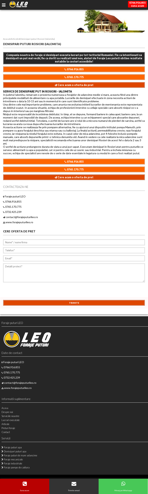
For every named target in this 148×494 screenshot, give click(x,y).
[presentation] (32, 292)
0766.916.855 (74, 69)
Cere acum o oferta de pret (74, 85)
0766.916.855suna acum (137, 4)
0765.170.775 (74, 77)
